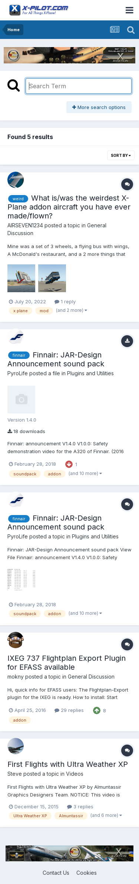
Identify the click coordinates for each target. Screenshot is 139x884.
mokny (15, 676)
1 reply (65, 301)
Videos (74, 774)
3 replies (80, 806)
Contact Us (56, 873)
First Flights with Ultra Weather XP (67, 764)
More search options (99, 107)
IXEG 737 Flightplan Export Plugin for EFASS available (66, 663)
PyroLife (17, 373)
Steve (14, 774)
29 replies (69, 710)
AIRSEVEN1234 (25, 225)
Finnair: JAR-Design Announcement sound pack (55, 359)
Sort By (121, 155)
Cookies (86, 873)
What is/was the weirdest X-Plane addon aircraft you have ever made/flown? (68, 207)
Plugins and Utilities (90, 373)
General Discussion (91, 676)
